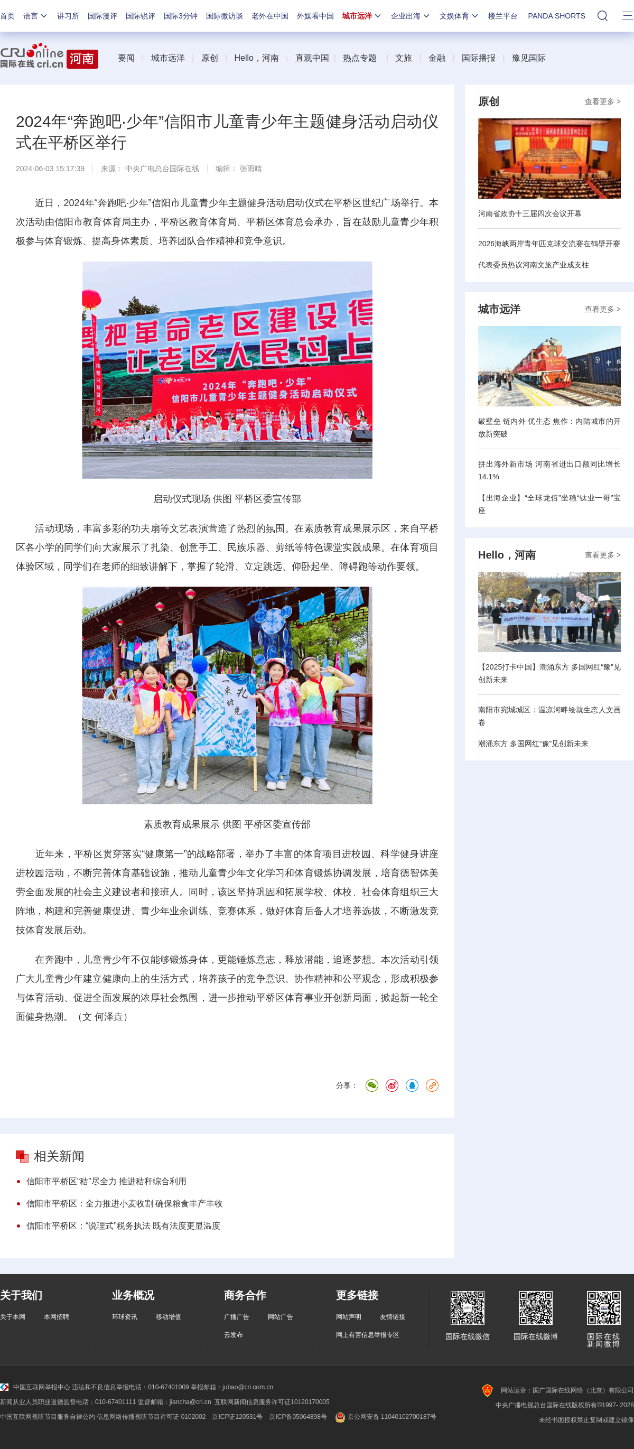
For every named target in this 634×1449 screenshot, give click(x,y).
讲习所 (68, 16)
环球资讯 (124, 1317)
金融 (436, 57)
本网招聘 (56, 1317)
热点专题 (360, 57)
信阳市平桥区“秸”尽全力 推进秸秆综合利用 (106, 1181)
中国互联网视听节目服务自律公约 (47, 1416)
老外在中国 (269, 16)
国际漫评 (102, 16)
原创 (209, 57)
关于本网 (12, 1317)
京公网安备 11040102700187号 (384, 1416)
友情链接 (392, 1317)
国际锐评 (140, 16)
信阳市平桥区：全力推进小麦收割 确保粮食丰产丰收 (124, 1203)
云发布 (233, 1335)
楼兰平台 (503, 16)
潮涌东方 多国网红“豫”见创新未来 (533, 743)
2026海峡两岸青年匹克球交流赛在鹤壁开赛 (549, 243)
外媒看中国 (315, 16)
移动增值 (168, 1317)
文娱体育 (460, 16)
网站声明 (348, 1317)
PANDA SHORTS (556, 16)
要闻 (126, 57)
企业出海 (411, 16)
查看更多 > (603, 101)
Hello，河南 (256, 57)
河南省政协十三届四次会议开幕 (530, 213)
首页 (7, 16)
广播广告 (236, 1317)
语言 (36, 16)
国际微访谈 (224, 16)
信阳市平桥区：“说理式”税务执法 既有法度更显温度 (123, 1225)
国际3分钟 (181, 16)
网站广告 (280, 1317)
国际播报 (479, 57)
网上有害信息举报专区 (367, 1335)
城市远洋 (362, 16)
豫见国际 (529, 57)
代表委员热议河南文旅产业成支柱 (533, 265)
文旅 (403, 57)
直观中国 (312, 57)
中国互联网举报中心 (35, 1387)
